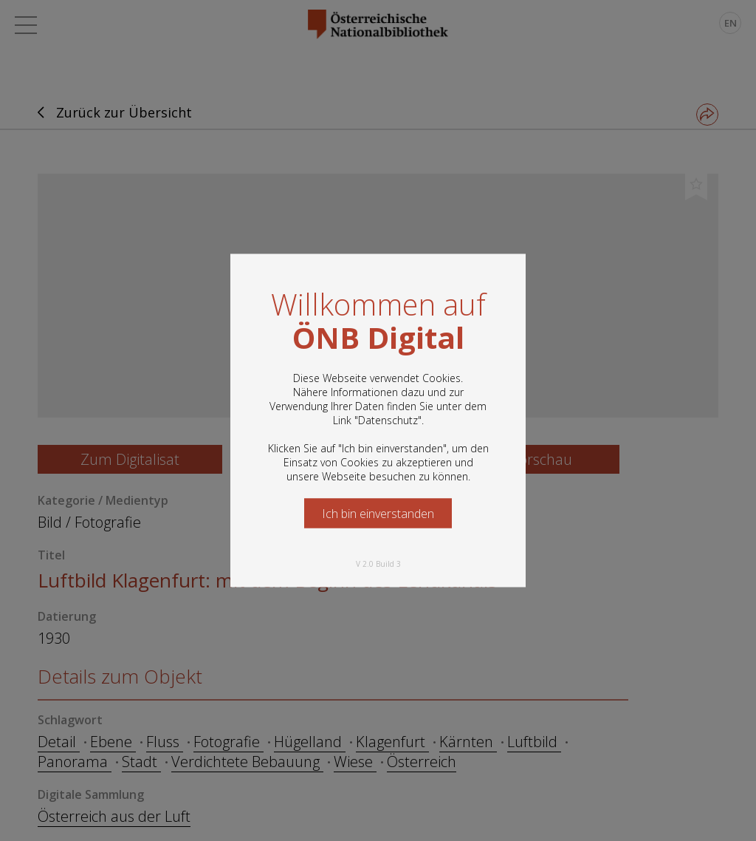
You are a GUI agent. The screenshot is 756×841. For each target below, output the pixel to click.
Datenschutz (388, 420)
